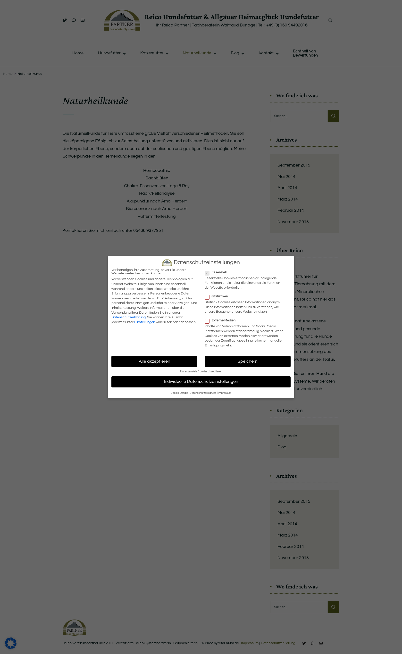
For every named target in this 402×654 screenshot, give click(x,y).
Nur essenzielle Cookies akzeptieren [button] (201, 371)
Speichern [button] (248, 361)
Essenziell (216, 272)
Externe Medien (220, 320)
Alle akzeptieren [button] (154, 361)
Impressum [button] (225, 393)
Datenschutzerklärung (128, 317)
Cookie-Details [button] (179, 393)
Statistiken (216, 296)
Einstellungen (144, 322)
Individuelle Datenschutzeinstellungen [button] (201, 381)
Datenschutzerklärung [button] (203, 393)
